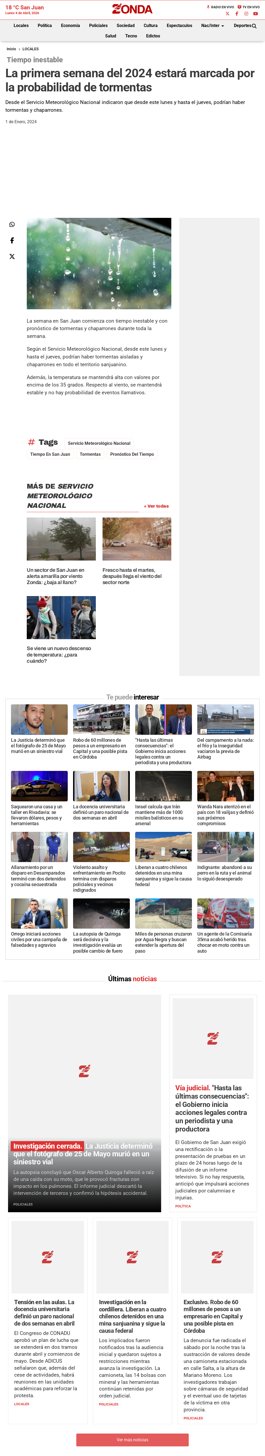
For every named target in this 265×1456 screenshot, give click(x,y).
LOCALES (30, 49)
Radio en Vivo (220, 7)
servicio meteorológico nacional (99, 443)
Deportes (242, 25)
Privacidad (146, 1448)
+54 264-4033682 (165, 1432)
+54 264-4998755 (169, 1437)
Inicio (11, 49)
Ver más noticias (132, 1370)
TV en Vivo (248, 7)
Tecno (131, 35)
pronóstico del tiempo (132, 454)
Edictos (153, 35)
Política (45, 25)
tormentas (90, 454)
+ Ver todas (156, 506)
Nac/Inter (213, 26)
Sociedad (126, 25)
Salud (110, 35)
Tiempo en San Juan (50, 454)
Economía (70, 25)
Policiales (98, 25)
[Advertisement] (132, 177)
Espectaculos (179, 25)
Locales (21, 25)
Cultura (151, 25)
